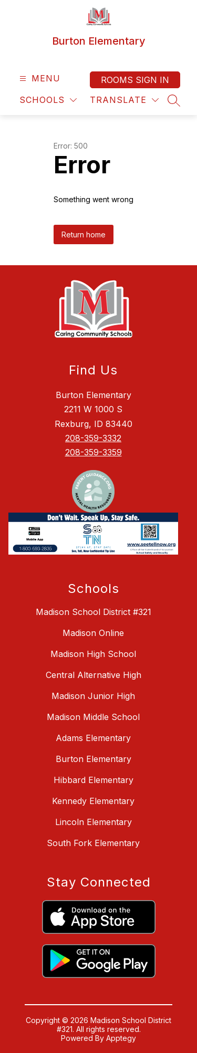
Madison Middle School (93, 717)
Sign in (152, 80)
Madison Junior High (93, 696)
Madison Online (93, 633)
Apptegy (121, 1038)
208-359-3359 (93, 452)
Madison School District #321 (93, 612)
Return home (83, 234)
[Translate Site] (124, 100)
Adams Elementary (93, 738)
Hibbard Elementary (93, 780)
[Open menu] (38, 78)
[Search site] (174, 100)
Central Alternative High (93, 675)
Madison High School (93, 654)
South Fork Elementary (93, 843)
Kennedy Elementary (93, 801)
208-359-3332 (93, 438)
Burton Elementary (93, 759)
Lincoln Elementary (93, 822)
